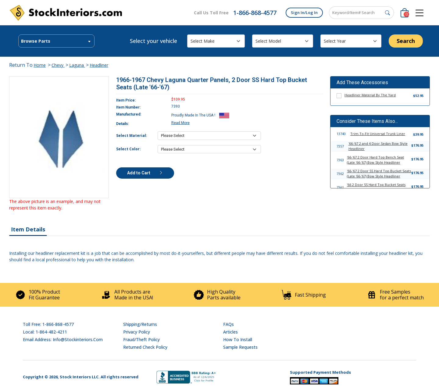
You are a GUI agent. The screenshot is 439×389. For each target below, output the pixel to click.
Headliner (99, 65)
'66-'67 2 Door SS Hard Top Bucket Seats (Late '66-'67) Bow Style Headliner (379, 173)
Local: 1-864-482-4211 (45, 332)
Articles (230, 332)
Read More (180, 123)
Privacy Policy (136, 332)
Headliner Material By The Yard (370, 95)
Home (40, 65)
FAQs (228, 324)
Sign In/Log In (304, 12)
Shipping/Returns (140, 324)
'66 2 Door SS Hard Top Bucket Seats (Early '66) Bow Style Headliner (376, 187)
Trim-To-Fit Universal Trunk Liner (377, 133)
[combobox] (56, 41)
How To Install (237, 339)
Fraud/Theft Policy (141, 339)
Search (406, 41)
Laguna (77, 65)
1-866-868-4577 (255, 13)
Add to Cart (145, 172)
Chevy (58, 65)
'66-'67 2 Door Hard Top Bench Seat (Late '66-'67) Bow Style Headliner (375, 160)
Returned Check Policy (145, 347)
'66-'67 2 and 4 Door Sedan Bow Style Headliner (378, 146)
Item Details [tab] (28, 229)
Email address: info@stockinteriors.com (63, 339)
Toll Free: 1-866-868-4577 (48, 324)
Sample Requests (240, 347)
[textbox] (56, 41)
